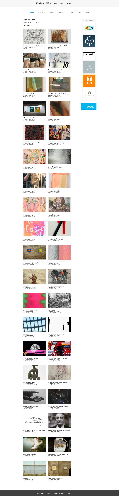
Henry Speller (26, 166)
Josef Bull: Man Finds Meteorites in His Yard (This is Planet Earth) (64, 358)
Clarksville (51, 12)
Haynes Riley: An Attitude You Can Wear (58, 454)
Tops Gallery (25, 47)
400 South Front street (58, 239)
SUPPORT (62, 3)
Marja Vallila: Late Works (29, 382)
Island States (26, 478)
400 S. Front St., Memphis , (33, 263)
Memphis (32, 12)
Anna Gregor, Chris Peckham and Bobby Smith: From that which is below (66, 45)
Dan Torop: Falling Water (54, 166)
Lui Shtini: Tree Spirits (28, 69)
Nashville (60, 12)
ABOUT (55, 3)
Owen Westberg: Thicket (29, 93)
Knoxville (78, 12)
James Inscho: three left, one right (31, 142)
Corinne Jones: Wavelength (30, 118)
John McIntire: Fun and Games (30, 190)
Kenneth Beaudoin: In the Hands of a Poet (58, 93)
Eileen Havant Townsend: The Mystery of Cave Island (36, 45)
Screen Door (26, 334)
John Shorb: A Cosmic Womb (30, 238)
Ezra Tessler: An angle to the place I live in (33, 262)
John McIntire (51, 310)
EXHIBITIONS (40, 3)
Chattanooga (69, 12)
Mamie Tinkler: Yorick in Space (55, 142)
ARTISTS (48, 3)
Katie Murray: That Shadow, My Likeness (58, 406)
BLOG (69, 3)
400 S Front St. (57, 71)
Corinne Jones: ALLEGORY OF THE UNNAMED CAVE (61, 262)
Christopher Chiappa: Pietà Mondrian (57, 238)
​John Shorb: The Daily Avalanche (56, 334)
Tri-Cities (87, 12)
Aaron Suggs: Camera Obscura (56, 286)
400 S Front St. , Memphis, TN (60, 143)
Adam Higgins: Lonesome (54, 214)
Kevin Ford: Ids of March (54, 118)
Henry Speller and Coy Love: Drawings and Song (60, 382)
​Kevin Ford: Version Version (30, 310)
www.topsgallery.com (27, 22)
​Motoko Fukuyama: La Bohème (30, 358)
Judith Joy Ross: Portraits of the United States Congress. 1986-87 (64, 430)
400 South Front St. (58, 167)
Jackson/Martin (42, 12)
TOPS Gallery (51, 167)
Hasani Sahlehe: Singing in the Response (58, 190)
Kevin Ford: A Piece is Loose (55, 478)
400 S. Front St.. (57, 119)
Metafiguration (26, 214)
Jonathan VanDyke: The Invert (30, 406)
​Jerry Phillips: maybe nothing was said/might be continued (37, 430)
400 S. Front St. (36, 22)
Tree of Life (25, 286)
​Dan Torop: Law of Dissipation (30, 454)
